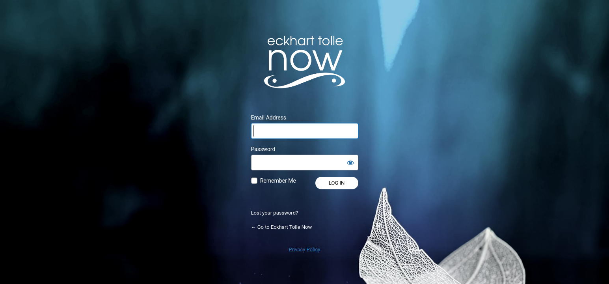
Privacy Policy (304, 249)
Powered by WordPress (305, 61)
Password (263, 149)
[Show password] (350, 162)
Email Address (269, 117)
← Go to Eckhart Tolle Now (281, 227)
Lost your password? (274, 213)
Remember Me (278, 181)
